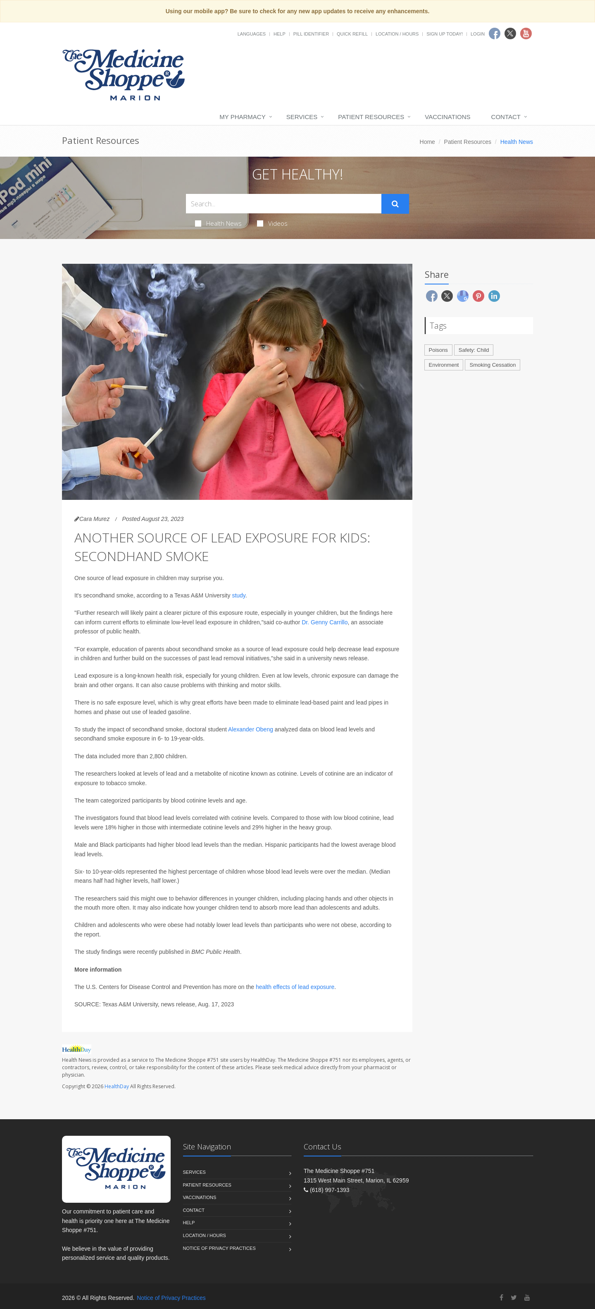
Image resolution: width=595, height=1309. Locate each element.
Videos (272, 223)
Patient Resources (371, 116)
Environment (444, 365)
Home (427, 142)
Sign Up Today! (444, 33)
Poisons (438, 350)
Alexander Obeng (250, 729)
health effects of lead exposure (295, 987)
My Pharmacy (242, 116)
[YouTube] (527, 1297)
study (238, 595)
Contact (506, 116)
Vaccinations (447, 116)
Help (280, 33)
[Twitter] (514, 1297)
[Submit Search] (395, 204)
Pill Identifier (311, 33)
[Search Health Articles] (283, 203)
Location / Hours (397, 33)
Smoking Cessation (492, 365)
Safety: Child (474, 350)
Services (302, 116)
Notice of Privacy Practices (219, 1248)
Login (478, 33)
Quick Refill (352, 33)
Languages (252, 33)
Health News (218, 223)
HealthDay (117, 1086)
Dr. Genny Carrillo (324, 622)
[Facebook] (501, 1297)
